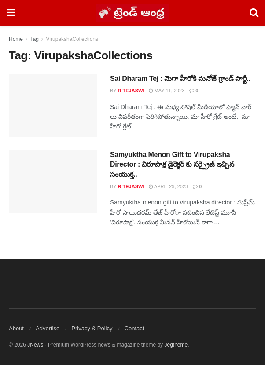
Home (16, 39)
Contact (134, 328)
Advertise (47, 328)
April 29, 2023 (168, 186)
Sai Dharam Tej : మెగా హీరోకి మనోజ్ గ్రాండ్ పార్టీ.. (180, 78)
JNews (35, 345)
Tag (34, 39)
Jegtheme (176, 345)
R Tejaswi (131, 90)
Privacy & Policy (91, 328)
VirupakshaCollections (72, 39)
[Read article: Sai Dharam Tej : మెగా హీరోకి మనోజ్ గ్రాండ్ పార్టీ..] (53, 105)
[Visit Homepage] (132, 13)
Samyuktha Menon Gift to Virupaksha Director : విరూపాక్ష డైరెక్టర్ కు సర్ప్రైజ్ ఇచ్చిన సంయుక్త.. (172, 164)
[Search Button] (254, 13)
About (16, 328)
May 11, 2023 (166, 90)
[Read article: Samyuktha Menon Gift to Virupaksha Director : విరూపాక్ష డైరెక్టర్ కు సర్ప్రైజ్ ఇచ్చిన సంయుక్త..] (53, 181)
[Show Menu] (11, 13)
